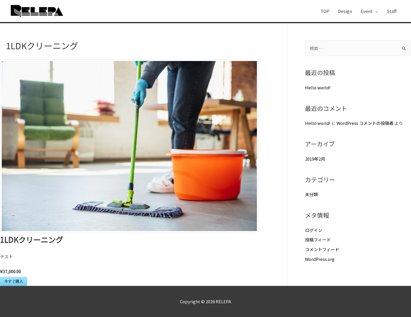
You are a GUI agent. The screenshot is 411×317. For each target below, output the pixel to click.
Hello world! (318, 87)
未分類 (311, 194)
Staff (392, 11)
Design (345, 11)
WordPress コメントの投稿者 (365, 123)
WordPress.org (320, 259)
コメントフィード (322, 249)
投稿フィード (318, 240)
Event (367, 11)
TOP (324, 11)
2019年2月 (315, 159)
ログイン (313, 230)
